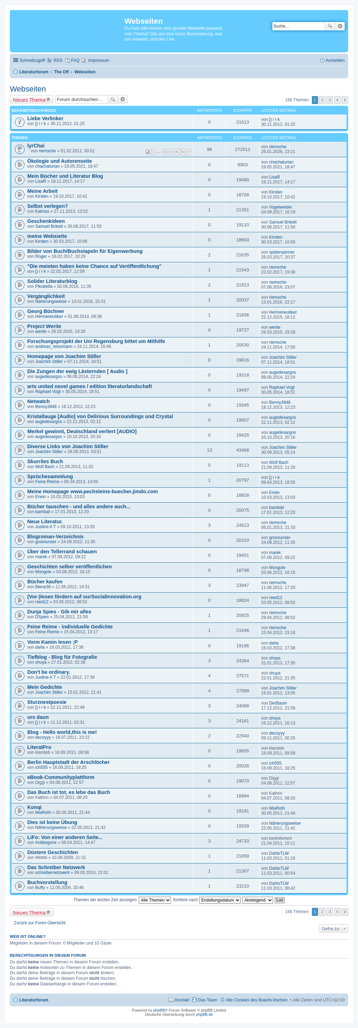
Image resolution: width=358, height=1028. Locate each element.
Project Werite (44, 326)
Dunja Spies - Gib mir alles (59, 611)
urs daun (38, 717)
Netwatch (38, 401)
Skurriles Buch (45, 461)
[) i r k (40, 123)
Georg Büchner (45, 311)
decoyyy (43, 737)
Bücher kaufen (45, 581)
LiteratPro (39, 747)
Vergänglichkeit (46, 296)
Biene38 (43, 586)
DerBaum (278, 703)
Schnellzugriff (32, 60)
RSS (57, 60)
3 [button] (330, 100)
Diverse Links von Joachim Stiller (67, 446)
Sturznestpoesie (46, 702)
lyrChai (35, 145)
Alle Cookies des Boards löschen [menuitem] (257, 1000)
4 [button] (337, 100)
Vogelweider (280, 207)
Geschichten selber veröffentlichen (69, 566)
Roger (41, 256)
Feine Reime (47, 481)
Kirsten (42, 196)
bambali (42, 511)
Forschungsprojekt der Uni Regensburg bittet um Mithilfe (96, 341)
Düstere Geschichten (52, 852)
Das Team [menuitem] (207, 1000)
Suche (330, 26)
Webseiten (28, 89)
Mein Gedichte (44, 687)
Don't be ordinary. (48, 672)
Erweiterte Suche (340, 26)
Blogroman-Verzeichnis (55, 536)
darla (40, 647)
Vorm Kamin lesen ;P (52, 642)
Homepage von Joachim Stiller (64, 356)
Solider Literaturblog (52, 281)
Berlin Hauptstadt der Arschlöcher (68, 762)
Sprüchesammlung (50, 476)
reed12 (42, 601)
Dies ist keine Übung (52, 822)
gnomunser (46, 541)
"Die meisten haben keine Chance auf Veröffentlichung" (94, 266)
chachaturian (47, 166)
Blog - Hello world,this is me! (62, 732)
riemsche (47, 150)
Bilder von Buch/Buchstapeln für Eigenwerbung (85, 251)
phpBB (159, 1010)
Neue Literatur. (45, 521)
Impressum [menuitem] (98, 60)
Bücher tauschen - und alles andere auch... (78, 506)
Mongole (43, 571)
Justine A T (45, 526)
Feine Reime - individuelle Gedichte (70, 626)
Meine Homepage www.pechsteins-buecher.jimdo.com (92, 491)
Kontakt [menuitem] (182, 1000)
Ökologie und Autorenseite (59, 161)
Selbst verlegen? (47, 206)
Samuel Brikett (49, 226)
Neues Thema (29, 99)
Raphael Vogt (48, 391)
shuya (40, 662)
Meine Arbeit (42, 191)
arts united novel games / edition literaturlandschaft (89, 386)
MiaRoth (43, 812)
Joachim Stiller (49, 361)
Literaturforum (33, 1000)
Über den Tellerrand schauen (62, 551)
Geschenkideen (46, 221)
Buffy (40, 887)
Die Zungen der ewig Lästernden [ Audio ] (77, 371)
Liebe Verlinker (45, 118)
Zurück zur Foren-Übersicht (39, 922)
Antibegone (46, 842)
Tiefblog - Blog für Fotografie (62, 657)
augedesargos (48, 376)
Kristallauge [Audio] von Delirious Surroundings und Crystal (100, 416)
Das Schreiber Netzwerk (56, 867)
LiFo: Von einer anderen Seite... (65, 837)
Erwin (40, 496)
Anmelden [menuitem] (335, 60)
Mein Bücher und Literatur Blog (65, 176)
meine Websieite (47, 236)
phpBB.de (204, 1014)
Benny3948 (46, 406)
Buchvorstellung (47, 882)
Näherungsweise (51, 301)
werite (40, 331)
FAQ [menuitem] (75, 60)
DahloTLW (279, 853)
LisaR (40, 181)
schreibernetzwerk (52, 872)
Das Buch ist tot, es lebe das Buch (68, 792)
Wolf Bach (45, 466)
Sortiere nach (206, 899)
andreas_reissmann (53, 346)
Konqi (34, 807)
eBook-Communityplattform (60, 777)
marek (41, 556)
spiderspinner (282, 252)
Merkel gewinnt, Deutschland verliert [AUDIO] (82, 431)
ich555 (41, 767)
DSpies (42, 616)
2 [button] (322, 100)
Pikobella (43, 286)
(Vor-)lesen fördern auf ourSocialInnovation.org (84, 596)
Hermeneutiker (49, 316)
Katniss (42, 211)
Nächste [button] (345, 100)
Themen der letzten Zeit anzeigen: (122, 899)
